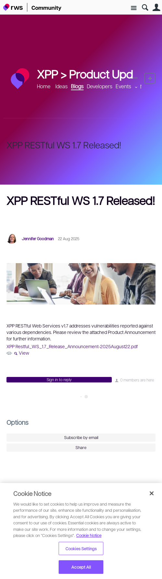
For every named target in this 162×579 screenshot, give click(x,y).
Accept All (80, 567)
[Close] (152, 493)
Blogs (77, 86)
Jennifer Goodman (38, 238)
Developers (99, 86)
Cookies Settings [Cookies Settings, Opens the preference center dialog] (81, 548)
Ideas (61, 86)
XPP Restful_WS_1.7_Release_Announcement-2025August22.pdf (72, 346)
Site (133, 8)
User (156, 7)
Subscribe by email (81, 437)
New (150, 78)
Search (145, 7)
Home (44, 86)
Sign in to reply (59, 379)
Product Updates (111, 73)
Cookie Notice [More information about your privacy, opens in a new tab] (88, 535)
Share (81, 447)
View (24, 353)
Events (123, 86)
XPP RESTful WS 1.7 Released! (63, 145)
